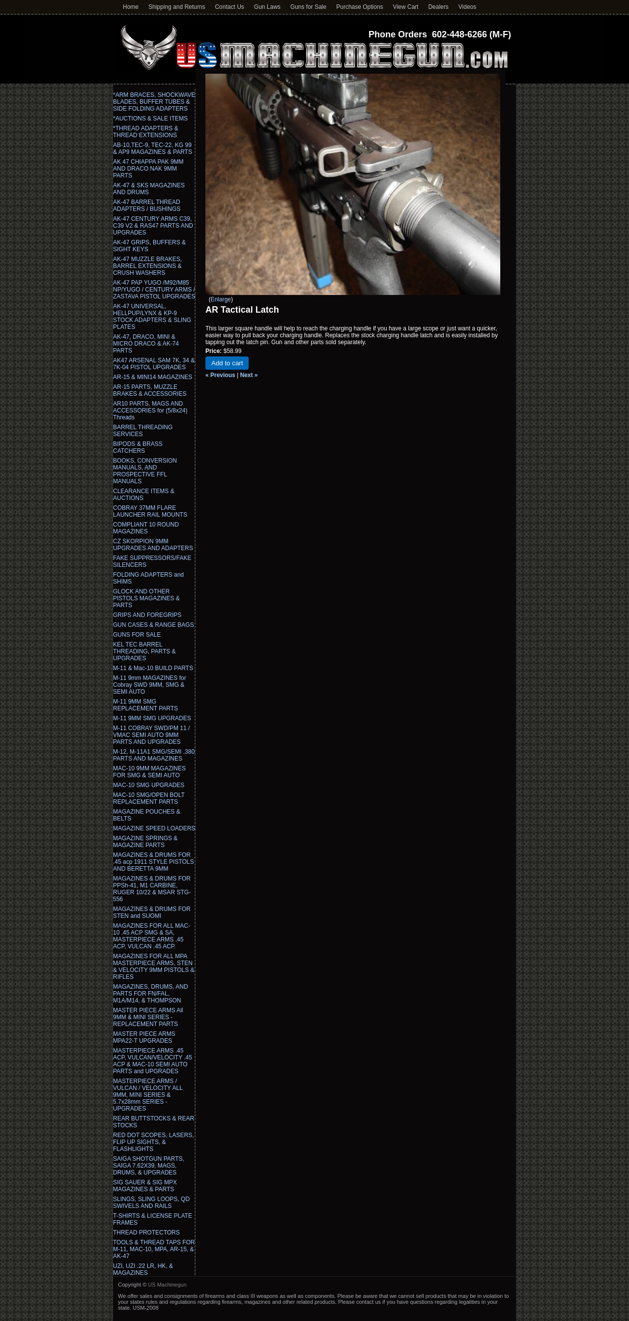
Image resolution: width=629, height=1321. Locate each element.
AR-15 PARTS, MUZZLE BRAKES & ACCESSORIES (149, 390)
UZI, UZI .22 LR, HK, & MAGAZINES (143, 1269)
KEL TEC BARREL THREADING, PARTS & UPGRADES (144, 651)
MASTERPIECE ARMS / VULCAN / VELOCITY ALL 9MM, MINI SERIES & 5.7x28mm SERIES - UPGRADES (147, 1095)
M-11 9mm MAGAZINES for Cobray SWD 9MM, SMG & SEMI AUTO (149, 685)
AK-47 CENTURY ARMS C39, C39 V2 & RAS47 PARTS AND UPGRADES (153, 225)
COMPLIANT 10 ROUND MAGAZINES (146, 528)
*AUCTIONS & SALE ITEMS (150, 118)
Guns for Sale (308, 6)
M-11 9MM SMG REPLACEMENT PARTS (145, 705)
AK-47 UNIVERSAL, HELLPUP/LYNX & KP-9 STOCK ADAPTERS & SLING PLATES (152, 316)
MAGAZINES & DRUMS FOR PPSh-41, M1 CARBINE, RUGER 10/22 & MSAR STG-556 (152, 889)
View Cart (406, 6)
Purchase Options (359, 6)
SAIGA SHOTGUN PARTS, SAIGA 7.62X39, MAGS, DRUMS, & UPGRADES (148, 1165)
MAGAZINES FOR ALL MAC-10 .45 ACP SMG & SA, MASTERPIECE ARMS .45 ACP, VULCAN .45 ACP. (151, 936)
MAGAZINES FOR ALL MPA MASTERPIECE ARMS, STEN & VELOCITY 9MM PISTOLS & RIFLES (154, 966)
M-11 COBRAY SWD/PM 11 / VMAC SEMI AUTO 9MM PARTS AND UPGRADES (151, 735)
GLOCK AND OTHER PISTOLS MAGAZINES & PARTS (146, 598)
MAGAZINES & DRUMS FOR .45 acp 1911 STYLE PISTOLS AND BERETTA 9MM (153, 861)
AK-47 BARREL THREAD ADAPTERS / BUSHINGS (146, 205)
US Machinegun (167, 1285)
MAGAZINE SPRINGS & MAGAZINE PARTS (145, 842)
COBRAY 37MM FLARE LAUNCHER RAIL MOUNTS (150, 511)
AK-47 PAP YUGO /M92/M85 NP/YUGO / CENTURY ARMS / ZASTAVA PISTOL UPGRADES (154, 289)
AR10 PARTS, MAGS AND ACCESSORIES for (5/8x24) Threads (150, 410)
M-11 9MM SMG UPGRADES (152, 718)
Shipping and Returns (176, 6)
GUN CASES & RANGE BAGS (153, 624)
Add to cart (227, 363)
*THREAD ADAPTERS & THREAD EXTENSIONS (145, 132)
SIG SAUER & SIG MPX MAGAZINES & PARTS (145, 1186)
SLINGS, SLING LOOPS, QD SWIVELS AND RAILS (151, 1202)
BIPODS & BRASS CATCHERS (138, 447)
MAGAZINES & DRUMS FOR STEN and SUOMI (152, 912)
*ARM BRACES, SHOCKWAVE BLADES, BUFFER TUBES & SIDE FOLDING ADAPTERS (154, 101)
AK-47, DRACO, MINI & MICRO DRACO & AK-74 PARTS (146, 343)
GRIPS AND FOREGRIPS (147, 615)
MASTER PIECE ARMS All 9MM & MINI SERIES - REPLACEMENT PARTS (148, 1017)
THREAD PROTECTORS (146, 1232)
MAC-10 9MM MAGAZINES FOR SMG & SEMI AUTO (149, 772)
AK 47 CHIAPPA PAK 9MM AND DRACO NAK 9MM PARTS (148, 168)
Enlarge (221, 299)
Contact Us (229, 6)
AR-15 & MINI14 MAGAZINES (152, 377)
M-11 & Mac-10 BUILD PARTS (153, 668)
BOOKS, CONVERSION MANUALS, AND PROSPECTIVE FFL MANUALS (145, 471)
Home (131, 6)
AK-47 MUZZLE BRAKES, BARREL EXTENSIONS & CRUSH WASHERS (147, 266)
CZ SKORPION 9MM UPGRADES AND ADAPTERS (153, 545)
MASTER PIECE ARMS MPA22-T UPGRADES (144, 1037)
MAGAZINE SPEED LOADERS (154, 828)
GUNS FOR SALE (137, 634)
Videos (467, 6)
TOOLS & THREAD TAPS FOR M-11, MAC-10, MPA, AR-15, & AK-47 (154, 1249)
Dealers (438, 6)
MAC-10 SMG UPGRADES (148, 785)
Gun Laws (267, 6)
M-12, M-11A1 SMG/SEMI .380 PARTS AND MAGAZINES (154, 755)
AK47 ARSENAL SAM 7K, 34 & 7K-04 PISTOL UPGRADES (154, 364)
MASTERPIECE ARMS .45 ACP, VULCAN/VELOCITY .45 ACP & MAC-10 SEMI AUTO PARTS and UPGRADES (152, 1061)
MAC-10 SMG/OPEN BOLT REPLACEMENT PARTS (149, 798)
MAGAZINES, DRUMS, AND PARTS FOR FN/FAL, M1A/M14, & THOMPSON (150, 993)
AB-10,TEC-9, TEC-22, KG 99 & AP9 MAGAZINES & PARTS (152, 148)
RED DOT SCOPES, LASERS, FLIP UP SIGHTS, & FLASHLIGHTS (153, 1142)
